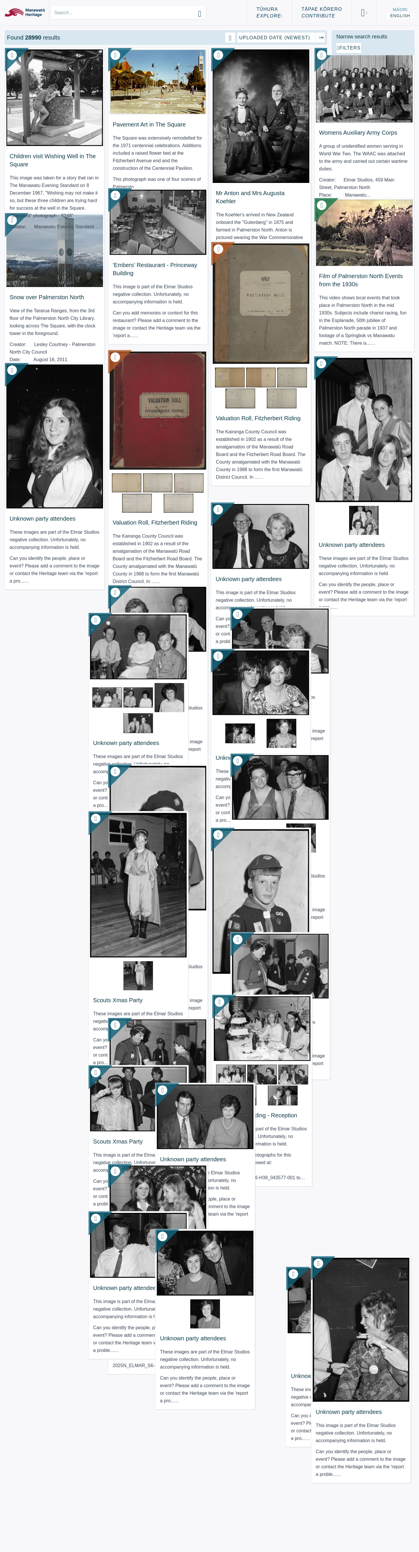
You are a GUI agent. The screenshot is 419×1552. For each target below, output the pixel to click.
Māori (400, 9)
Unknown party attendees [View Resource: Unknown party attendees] (286, 498)
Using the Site (30, 1534)
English (400, 15)
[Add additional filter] (373, 114)
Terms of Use (28, 1527)
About (18, 1520)
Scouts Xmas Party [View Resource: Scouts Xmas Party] (115, 874)
